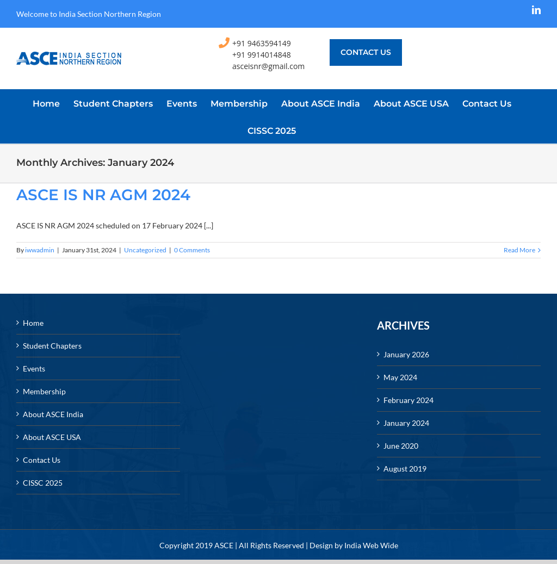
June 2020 (400, 445)
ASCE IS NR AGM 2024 (103, 194)
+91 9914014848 (261, 54)
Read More (519, 250)
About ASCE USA (52, 437)
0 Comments (192, 250)
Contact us (366, 52)
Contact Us (41, 459)
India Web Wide (371, 545)
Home (33, 322)
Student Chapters (52, 345)
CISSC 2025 (43, 482)
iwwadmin (39, 250)
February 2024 (408, 400)
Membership (44, 391)
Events (34, 368)
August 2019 (404, 468)
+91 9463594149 (261, 43)
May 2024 (400, 377)
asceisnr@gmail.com (268, 66)
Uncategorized (145, 250)
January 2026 (406, 354)
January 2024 (406, 422)
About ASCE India (53, 414)
